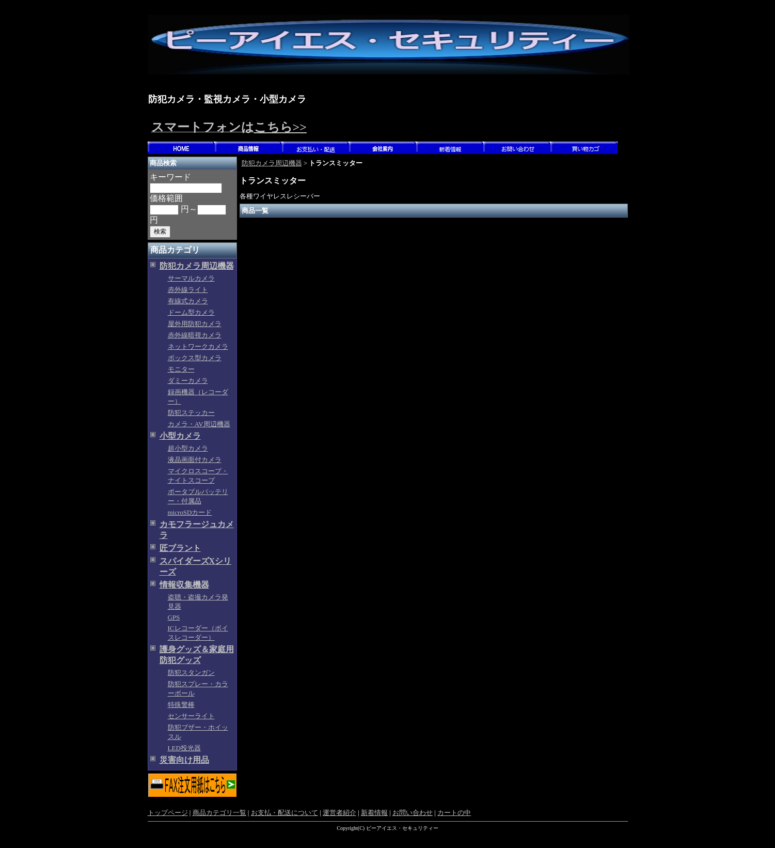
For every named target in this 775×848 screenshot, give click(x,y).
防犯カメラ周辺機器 (197, 265)
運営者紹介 (339, 812)
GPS (174, 617)
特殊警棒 (181, 704)
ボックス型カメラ (195, 358)
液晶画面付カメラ (195, 460)
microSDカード (190, 512)
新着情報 (374, 812)
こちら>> (280, 127)
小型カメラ (180, 435)
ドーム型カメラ (191, 312)
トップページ (168, 812)
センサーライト (191, 716)
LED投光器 (184, 748)
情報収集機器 (184, 584)
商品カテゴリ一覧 (219, 812)
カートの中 (454, 812)
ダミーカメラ (188, 380)
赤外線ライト (188, 290)
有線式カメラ (188, 301)
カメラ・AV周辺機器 (199, 424)
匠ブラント (180, 548)
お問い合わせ (412, 812)
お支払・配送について (284, 812)
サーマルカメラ (191, 278)
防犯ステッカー (191, 413)
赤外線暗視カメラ (195, 335)
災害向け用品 (184, 760)
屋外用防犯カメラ (195, 324)
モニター (181, 369)
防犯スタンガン (191, 672)
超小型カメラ (188, 448)
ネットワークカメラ (198, 346)
